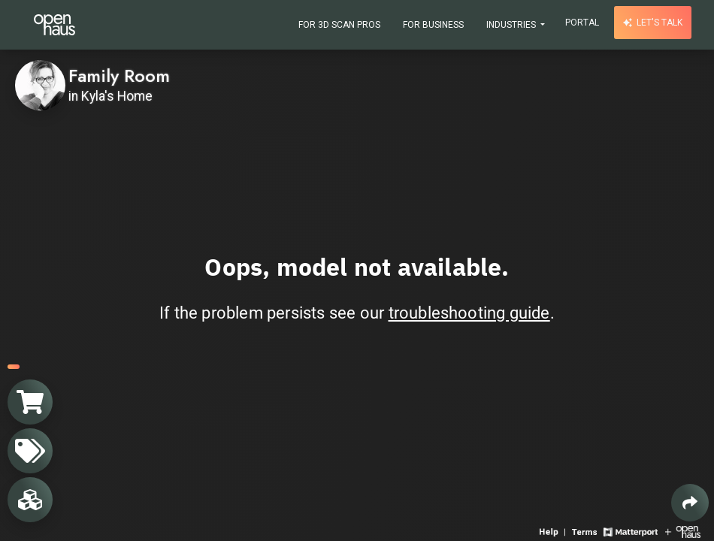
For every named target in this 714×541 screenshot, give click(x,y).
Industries (512, 25)
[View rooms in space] (30, 499)
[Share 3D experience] (690, 502)
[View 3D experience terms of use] (586, 531)
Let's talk (652, 22)
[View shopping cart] (30, 402)
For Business (433, 25)
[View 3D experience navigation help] (554, 531)
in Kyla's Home (110, 96)
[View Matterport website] (630, 531)
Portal (582, 22)
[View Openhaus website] (682, 531)
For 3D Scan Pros (339, 25)
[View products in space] (30, 450)
